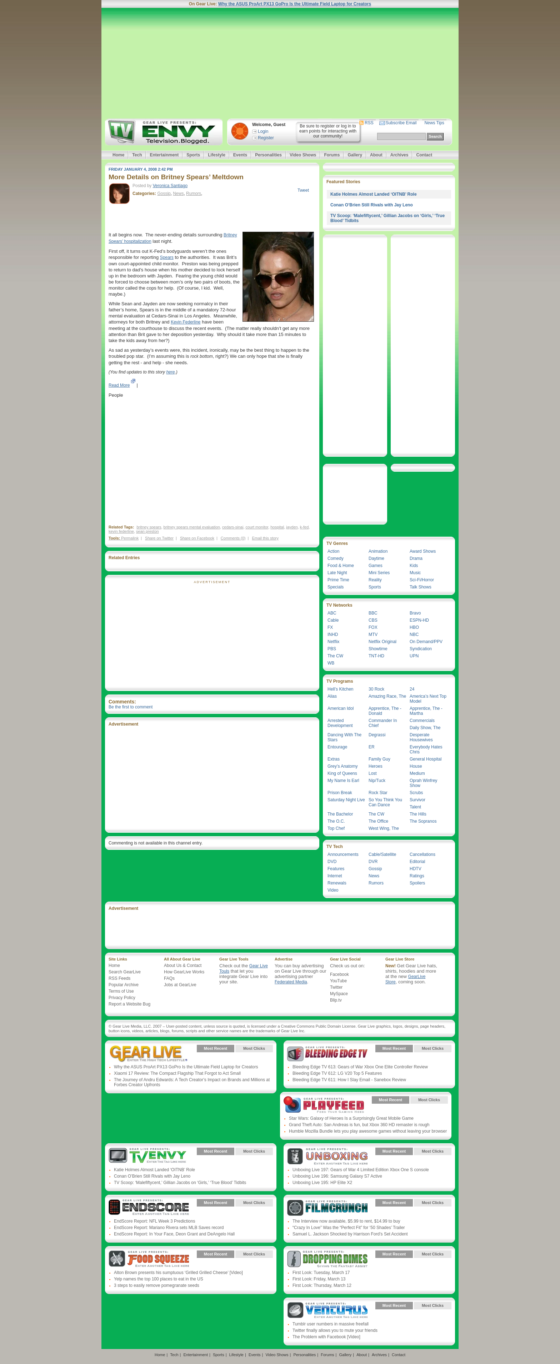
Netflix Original (382, 641)
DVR (373, 861)
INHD (333, 634)
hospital (277, 527)
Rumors (193, 193)
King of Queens (342, 773)
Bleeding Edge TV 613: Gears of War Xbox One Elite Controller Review (360, 1066)
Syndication (421, 648)
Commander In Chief (383, 723)
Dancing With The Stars (344, 737)
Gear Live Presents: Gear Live (149, 1054)
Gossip (163, 193)
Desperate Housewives (421, 737)
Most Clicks (254, 1048)
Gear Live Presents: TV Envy (149, 1156)
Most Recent (215, 1048)
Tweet (303, 190)
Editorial (417, 861)
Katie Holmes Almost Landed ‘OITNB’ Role (373, 194)
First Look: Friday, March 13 (319, 1279)
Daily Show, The (425, 727)
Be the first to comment (130, 706)
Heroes (375, 766)
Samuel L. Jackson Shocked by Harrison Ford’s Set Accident (350, 1234)
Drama (416, 558)
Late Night (337, 572)
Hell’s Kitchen (340, 689)
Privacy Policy (122, 997)
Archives (399, 154)
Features (336, 868)
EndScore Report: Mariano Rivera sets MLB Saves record (169, 1227)
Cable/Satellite (382, 854)
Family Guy (379, 759)
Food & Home (341, 565)
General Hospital (425, 759)
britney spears (148, 527)
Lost (373, 773)
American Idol (341, 708)
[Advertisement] (280, 63)
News (178, 193)
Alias (332, 696)
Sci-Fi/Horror (422, 579)
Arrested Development (340, 723)
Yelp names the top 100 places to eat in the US (158, 1279)
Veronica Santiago (170, 185)
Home (118, 154)
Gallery (355, 154)
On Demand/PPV (426, 641)
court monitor (257, 527)
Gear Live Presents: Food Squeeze (149, 1259)
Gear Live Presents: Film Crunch (327, 1208)
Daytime (376, 558)
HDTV (415, 868)
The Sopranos (423, 821)
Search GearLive (125, 971)
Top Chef (336, 828)
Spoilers (417, 883)
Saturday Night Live (346, 799)
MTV (373, 634)
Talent (415, 806)
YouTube (338, 980)
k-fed (304, 527)
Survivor (417, 799)
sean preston (147, 531)
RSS (369, 122)
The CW (335, 655)
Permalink (130, 538)
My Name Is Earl (343, 780)
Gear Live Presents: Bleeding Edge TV (327, 1054)
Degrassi (377, 734)
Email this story (265, 538)
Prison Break (340, 792)
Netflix (333, 641)
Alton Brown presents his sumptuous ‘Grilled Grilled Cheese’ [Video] (178, 1272)
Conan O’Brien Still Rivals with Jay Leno (371, 204)
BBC (373, 613)
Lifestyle (216, 154)
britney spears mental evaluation (192, 527)
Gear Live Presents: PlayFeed (324, 1105)
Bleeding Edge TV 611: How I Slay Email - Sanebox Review (349, 1079)
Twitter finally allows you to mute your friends (335, 1330)
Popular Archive (124, 984)
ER (372, 746)
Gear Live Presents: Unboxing (327, 1156)
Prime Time (338, 579)
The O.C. (336, 821)
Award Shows (423, 551)
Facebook (339, 974)
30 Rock (376, 689)
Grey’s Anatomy (343, 766)
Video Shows (303, 154)
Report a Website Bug (129, 1004)
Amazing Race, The (387, 696)
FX (330, 627)
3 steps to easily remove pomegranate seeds (156, 1285)
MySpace (339, 993)
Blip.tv (336, 1000)
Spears (167, 257)
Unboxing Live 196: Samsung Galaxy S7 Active (337, 1176)
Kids (414, 565)
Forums (332, 154)
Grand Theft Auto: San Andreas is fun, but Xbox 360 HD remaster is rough (359, 1124)
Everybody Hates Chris (426, 749)
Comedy (336, 558)
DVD (332, 861)
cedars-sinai (232, 527)
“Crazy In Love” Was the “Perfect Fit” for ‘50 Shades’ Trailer (348, 1227)
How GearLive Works (184, 971)
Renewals (337, 883)
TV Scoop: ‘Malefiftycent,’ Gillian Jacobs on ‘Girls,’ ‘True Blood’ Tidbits (180, 1182)
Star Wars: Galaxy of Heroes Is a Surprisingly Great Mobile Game (351, 1118)
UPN (414, 655)
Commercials (422, 720)
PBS (332, 648)
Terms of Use (121, 991)
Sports (193, 154)
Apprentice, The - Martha (426, 711)
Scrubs (416, 792)
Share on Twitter (159, 538)
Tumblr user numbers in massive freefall (330, 1324)
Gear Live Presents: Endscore (149, 1208)
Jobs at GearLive (180, 984)
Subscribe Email (401, 122)
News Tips (434, 122)
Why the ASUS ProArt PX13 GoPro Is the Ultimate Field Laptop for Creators (294, 3)
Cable (333, 620)
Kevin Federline (185, 322)
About (376, 154)
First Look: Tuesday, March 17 (321, 1272)
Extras (334, 759)
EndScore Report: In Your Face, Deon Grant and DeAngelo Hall (174, 1234)
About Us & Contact (182, 965)
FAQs (169, 978)
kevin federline (121, 531)
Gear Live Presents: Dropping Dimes (327, 1259)
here (170, 372)
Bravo (415, 613)
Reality (375, 579)
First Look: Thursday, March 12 (321, 1285)
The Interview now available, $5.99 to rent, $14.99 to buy (346, 1221)
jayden (292, 527)
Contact (424, 154)
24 (412, 689)
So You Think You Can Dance (385, 802)
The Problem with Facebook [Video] (326, 1336)
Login (263, 131)
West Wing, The (384, 828)
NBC (414, 634)
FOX (373, 627)
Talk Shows (420, 587)
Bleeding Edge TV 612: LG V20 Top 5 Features (337, 1073)
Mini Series (379, 572)
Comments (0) (233, 538)
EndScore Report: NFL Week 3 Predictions (154, 1221)
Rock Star (378, 792)
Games (375, 565)
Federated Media (291, 981)
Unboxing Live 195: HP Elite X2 (322, 1182)
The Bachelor (340, 814)
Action (333, 551)
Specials (336, 587)
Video (333, 890)
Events (240, 154)
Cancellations (422, 854)
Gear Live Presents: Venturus (327, 1311)
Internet (335, 875)
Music (415, 572)
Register (266, 137)
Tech (137, 154)
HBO (414, 627)
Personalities (268, 154)
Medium (417, 773)
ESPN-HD (419, 620)
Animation (378, 551)
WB (331, 663)
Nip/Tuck (377, 780)
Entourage (337, 746)
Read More (119, 385)
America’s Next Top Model (428, 699)
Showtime (378, 648)
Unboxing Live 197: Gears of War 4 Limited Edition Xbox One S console (360, 1169)
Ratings (417, 875)
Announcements (343, 854)
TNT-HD (376, 655)
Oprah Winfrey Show (423, 783)
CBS (373, 620)
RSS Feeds (119, 978)
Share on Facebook (197, 538)
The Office (378, 821)
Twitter (336, 987)
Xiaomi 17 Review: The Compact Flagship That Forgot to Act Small (177, 1073)
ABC (332, 613)
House (416, 766)
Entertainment (164, 154)
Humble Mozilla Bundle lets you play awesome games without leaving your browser (368, 1131)
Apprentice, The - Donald (385, 711)
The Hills (418, 814)
